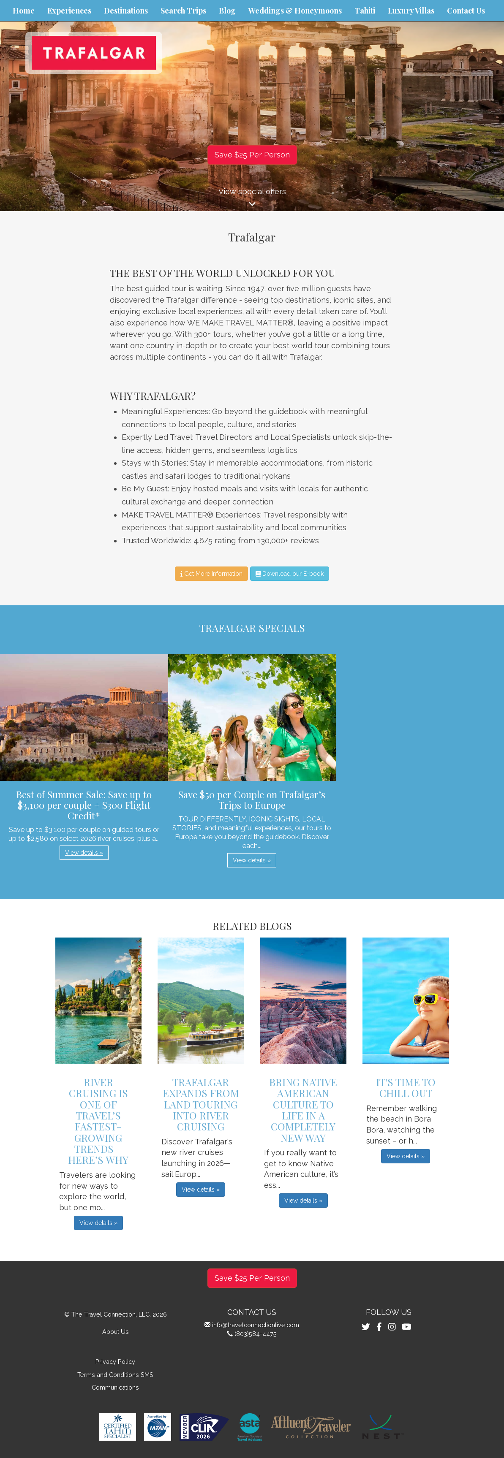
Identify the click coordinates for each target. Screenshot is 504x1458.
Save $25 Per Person (252, 154)
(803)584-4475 (255, 1333)
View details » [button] (84, 852)
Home (24, 10)
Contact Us (466, 10)
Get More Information (211, 573)
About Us (115, 1331)
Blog (227, 10)
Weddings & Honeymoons (295, 10)
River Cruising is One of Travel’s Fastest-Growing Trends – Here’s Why (98, 1121)
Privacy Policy (115, 1361)
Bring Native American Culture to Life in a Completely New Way (303, 1109)
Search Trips (183, 10)
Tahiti (364, 10)
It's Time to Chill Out (406, 1087)
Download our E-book (290, 573)
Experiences (69, 10)
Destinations (126, 10)
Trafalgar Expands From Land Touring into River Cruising (201, 1104)
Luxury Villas (411, 10)
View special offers (252, 199)
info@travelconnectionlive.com (255, 1324)
